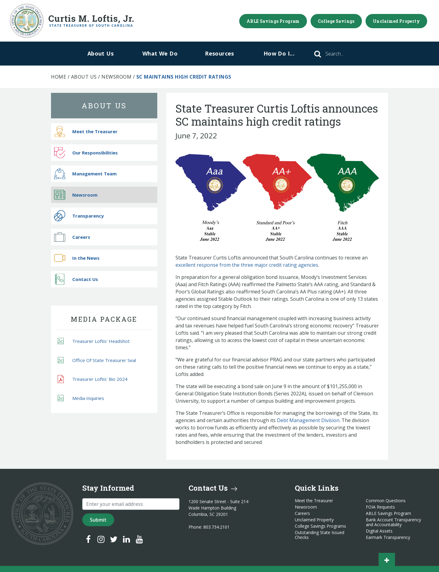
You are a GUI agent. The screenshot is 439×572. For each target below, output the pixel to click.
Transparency (79, 216)
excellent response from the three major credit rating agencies (246, 265)
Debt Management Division (308, 420)
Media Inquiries (81, 398)
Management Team (85, 173)
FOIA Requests (380, 507)
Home (58, 76)
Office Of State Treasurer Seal (97, 360)
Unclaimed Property (396, 21)
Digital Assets (379, 531)
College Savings (336, 21)
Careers (72, 236)
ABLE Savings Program (273, 21)
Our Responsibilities (86, 152)
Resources (219, 53)
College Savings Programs (320, 526)
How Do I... (279, 53)
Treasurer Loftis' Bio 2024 (93, 379)
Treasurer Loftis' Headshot (94, 341)
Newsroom (116, 76)
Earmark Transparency (388, 537)
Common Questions (386, 500)
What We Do (160, 53)
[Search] (343, 54)
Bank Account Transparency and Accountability (393, 522)
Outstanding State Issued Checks (319, 535)
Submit (98, 519)
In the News (77, 258)
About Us (100, 53)
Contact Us (76, 279)
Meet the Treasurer (85, 131)
